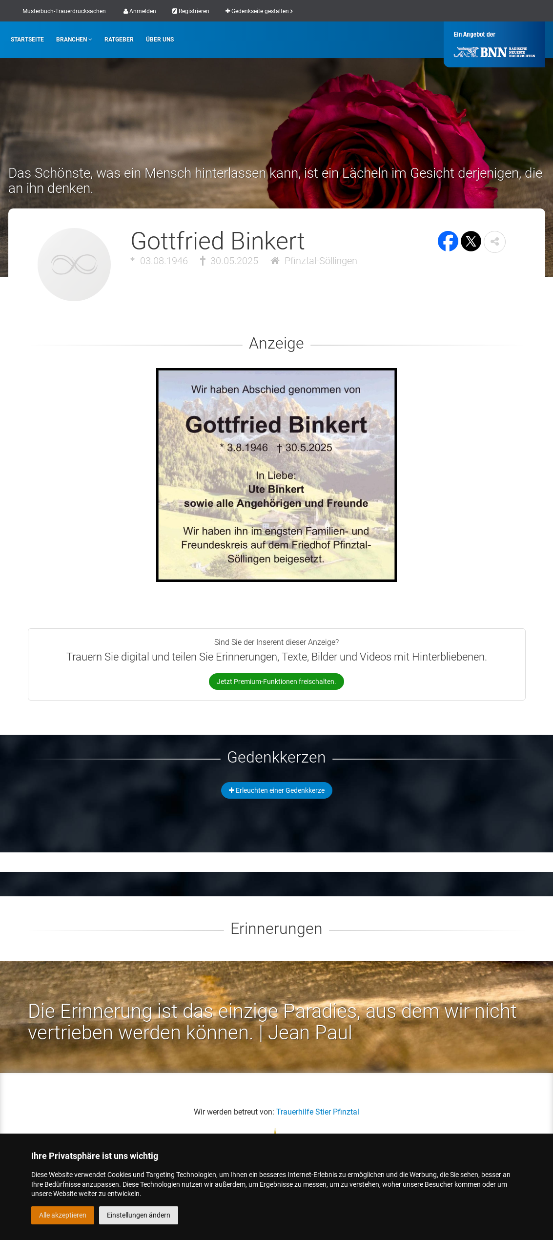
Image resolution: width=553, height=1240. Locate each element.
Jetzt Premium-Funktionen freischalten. (276, 681)
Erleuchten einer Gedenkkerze (277, 790)
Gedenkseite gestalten (258, 11)
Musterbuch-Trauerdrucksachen (64, 11)
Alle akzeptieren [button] (62, 1215)
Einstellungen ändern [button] (138, 1215)
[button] (495, 242)
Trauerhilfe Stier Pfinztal (317, 1111)
